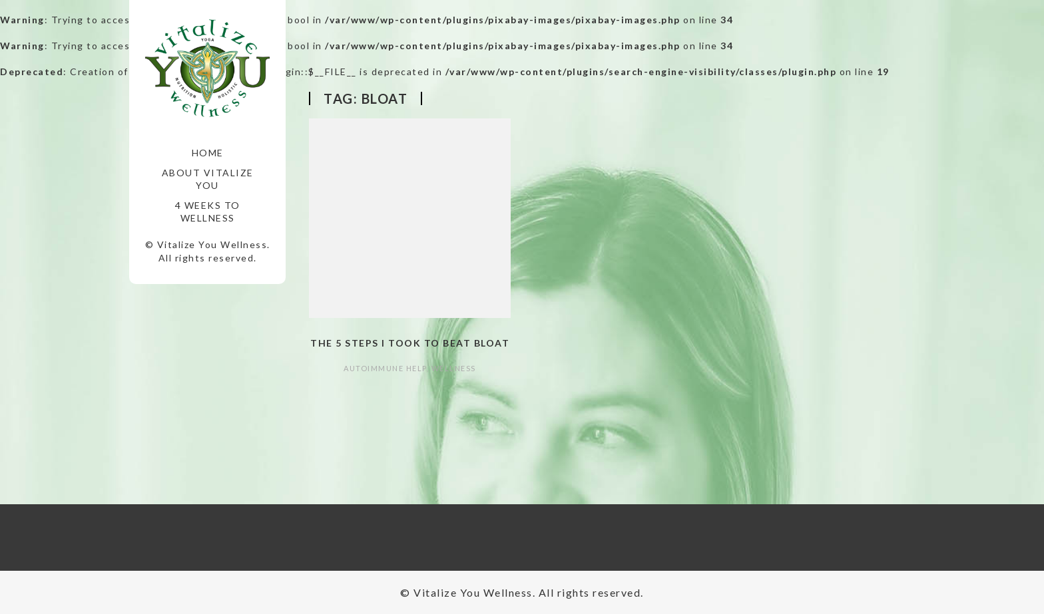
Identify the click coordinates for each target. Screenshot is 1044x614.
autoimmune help (385, 368)
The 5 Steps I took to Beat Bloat (409, 343)
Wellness (453, 368)
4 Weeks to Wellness (207, 212)
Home (208, 152)
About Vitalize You (208, 179)
